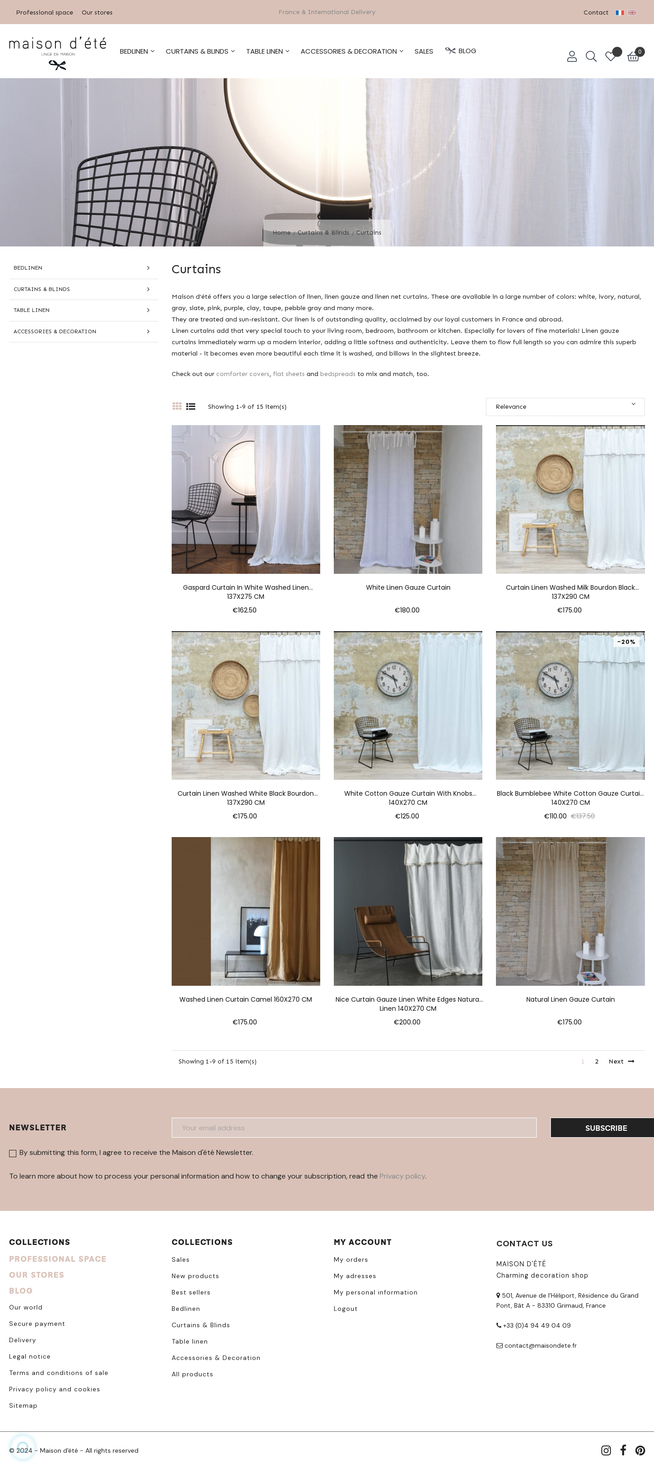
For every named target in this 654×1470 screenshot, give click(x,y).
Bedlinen (28, 267)
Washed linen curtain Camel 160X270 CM (245, 999)
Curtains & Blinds (42, 289)
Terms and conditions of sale (59, 1372)
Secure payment (37, 1323)
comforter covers (242, 373)
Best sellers (191, 1292)
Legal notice (30, 1356)
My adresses (355, 1275)
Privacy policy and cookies (54, 1389)
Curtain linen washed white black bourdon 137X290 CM (246, 793)
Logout (346, 1308)
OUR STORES (36, 1274)
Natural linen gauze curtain (570, 999)
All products (192, 1374)
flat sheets (289, 373)
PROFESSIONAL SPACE (58, 1258)
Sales (181, 1259)
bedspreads (338, 373)
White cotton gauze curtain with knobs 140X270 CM (408, 793)
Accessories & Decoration (55, 331)
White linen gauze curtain (408, 587)
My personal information (376, 1292)
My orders (351, 1259)
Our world (26, 1307)
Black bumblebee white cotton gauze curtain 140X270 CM (570, 793)
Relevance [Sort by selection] (565, 406)
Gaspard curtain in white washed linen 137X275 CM (246, 587)
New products (195, 1275)
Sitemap (23, 1405)
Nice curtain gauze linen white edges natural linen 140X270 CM (408, 999)
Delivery (22, 1339)
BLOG (21, 1290)
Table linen (32, 309)
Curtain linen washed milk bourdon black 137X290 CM (570, 587)
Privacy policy (402, 1176)
